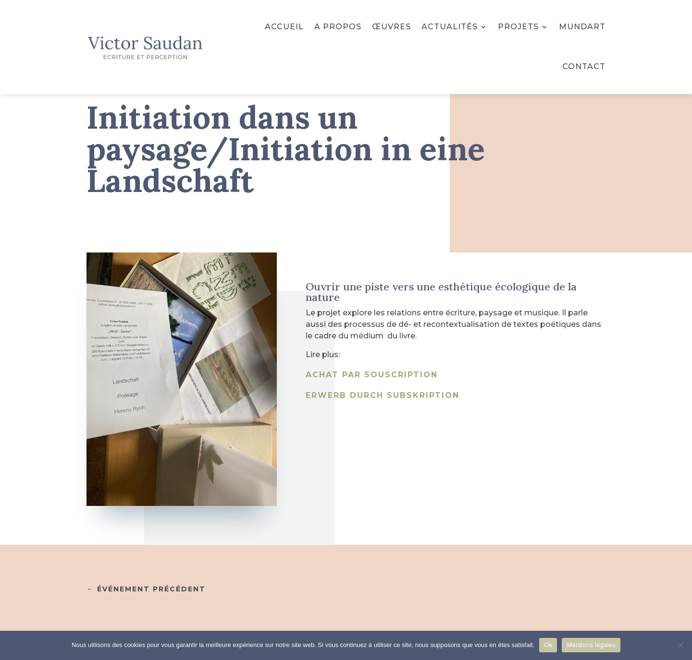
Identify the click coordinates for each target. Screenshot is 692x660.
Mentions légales (591, 644)
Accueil (284, 26)
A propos (337, 26)
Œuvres (391, 26)
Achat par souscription (372, 374)
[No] (680, 645)
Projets (518, 26)
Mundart (582, 26)
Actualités (449, 26)
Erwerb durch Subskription (382, 395)
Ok (548, 644)
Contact (584, 66)
